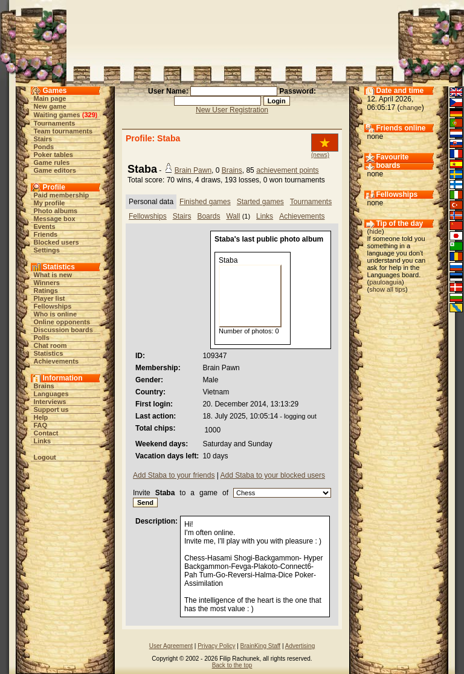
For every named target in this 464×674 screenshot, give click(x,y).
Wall (233, 216)
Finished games (205, 201)
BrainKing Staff (260, 646)
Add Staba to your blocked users (273, 475)
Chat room (50, 345)
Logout (45, 457)
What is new (53, 274)
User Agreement (171, 646)
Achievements (56, 361)
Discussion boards (63, 329)
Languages (51, 393)
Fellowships (53, 306)
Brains (44, 386)
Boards (208, 216)
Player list (49, 298)
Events (45, 226)
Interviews (50, 401)
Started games (260, 201)
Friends (46, 234)
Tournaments (55, 123)
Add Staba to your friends (173, 475)
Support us (51, 409)
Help (41, 417)
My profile (49, 203)
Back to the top (232, 665)
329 (89, 114)
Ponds (44, 146)
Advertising (300, 646)
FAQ (41, 425)
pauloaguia (385, 282)
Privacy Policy (216, 646)
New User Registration (232, 110)
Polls (42, 337)
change (411, 107)
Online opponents (62, 322)
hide (375, 231)
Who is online (55, 314)
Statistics (48, 353)
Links (42, 441)
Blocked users (56, 242)
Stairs (43, 139)
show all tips (387, 289)
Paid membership (61, 195)
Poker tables (53, 154)
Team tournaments (63, 131)
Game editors (55, 170)
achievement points (287, 170)
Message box (55, 218)
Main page (50, 98)
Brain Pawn (193, 170)
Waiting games (57, 114)
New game (50, 106)
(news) (320, 155)
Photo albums (56, 210)
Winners (47, 282)
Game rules (52, 162)
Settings (47, 250)
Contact (46, 433)
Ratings (46, 290)
